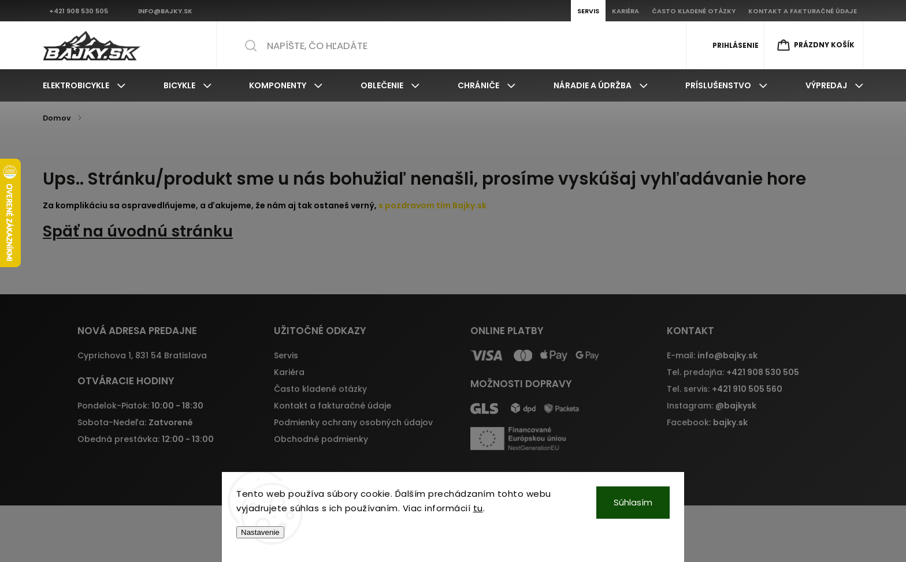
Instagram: (711, 405)
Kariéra (289, 372)
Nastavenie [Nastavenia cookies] (260, 532)
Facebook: (707, 422)
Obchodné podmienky (321, 439)
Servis (286, 355)
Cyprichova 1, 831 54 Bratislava (142, 355)
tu (478, 508)
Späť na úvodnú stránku (138, 231)
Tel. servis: (724, 389)
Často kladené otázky (320, 389)
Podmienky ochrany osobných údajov (353, 422)
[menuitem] (84, 85)
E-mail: (712, 355)
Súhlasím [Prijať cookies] (633, 502)
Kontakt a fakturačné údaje (332, 405)
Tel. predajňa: (733, 372)
